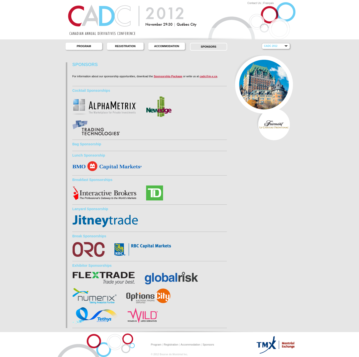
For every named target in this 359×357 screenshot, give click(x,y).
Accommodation (166, 46)
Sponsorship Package (168, 76)
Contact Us (254, 2)
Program (84, 46)
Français (268, 2)
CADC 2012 (270, 46)
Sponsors (208, 46)
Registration (125, 46)
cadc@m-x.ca (208, 76)
